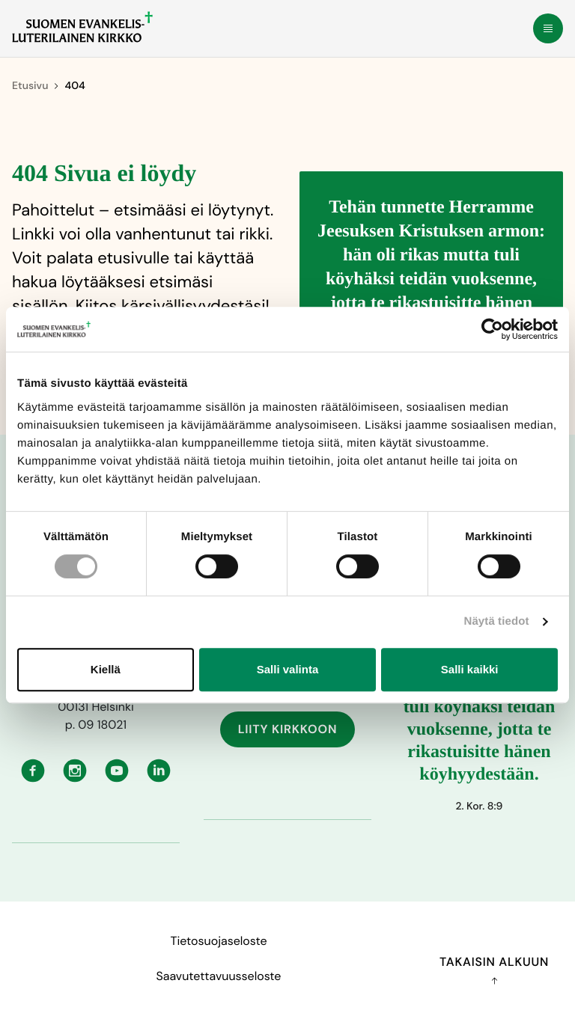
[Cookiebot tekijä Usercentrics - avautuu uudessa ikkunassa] (492, 329)
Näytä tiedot (496, 621)
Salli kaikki (470, 669)
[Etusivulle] (82, 27)
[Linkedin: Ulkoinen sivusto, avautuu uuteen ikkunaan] (159, 769)
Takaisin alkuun (494, 969)
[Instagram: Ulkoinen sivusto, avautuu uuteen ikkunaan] (75, 769)
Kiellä (106, 669)
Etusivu (30, 86)
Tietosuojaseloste (218, 941)
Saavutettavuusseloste (219, 976)
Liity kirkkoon (288, 729)
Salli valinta (288, 669)
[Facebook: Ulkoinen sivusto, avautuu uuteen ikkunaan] (33, 769)
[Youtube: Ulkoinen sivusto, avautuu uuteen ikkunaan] (117, 769)
